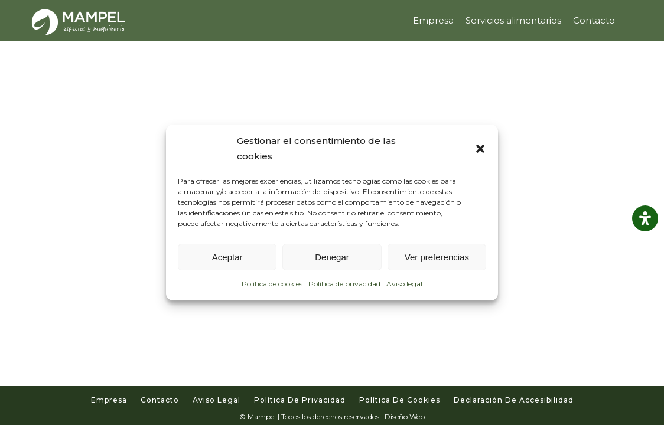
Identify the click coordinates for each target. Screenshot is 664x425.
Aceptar (227, 257)
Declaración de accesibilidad (514, 399)
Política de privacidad (344, 283)
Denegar (332, 257)
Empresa (109, 399)
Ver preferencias (437, 257)
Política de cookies (272, 283)
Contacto (160, 399)
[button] (480, 149)
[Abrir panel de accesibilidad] (645, 218)
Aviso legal (404, 283)
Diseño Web (405, 416)
